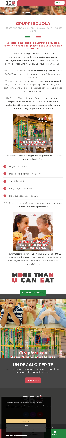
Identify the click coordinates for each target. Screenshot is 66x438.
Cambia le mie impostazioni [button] (26, 430)
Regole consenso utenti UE (20, 435)
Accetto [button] (25, 421)
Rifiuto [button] (26, 425)
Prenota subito (33, 293)
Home (5, 12)
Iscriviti (33, 380)
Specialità (13, 12)
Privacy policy (9, 435)
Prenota (60, 3)
